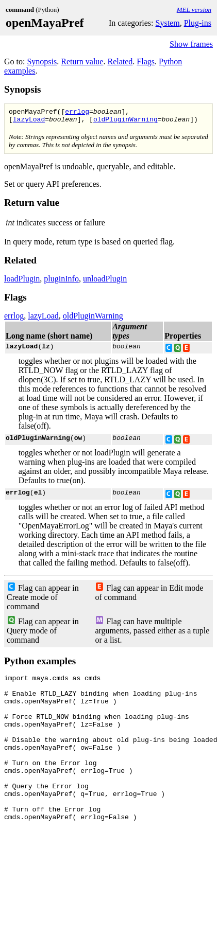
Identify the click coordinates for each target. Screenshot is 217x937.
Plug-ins (197, 23)
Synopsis (42, 61)
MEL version (194, 9)
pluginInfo (61, 281)
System (168, 23)
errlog (77, 112)
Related (119, 61)
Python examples (40, 664)
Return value (82, 61)
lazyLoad (29, 122)
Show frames (191, 44)
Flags (146, 61)
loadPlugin (22, 281)
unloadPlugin (105, 281)
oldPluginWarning (125, 122)
